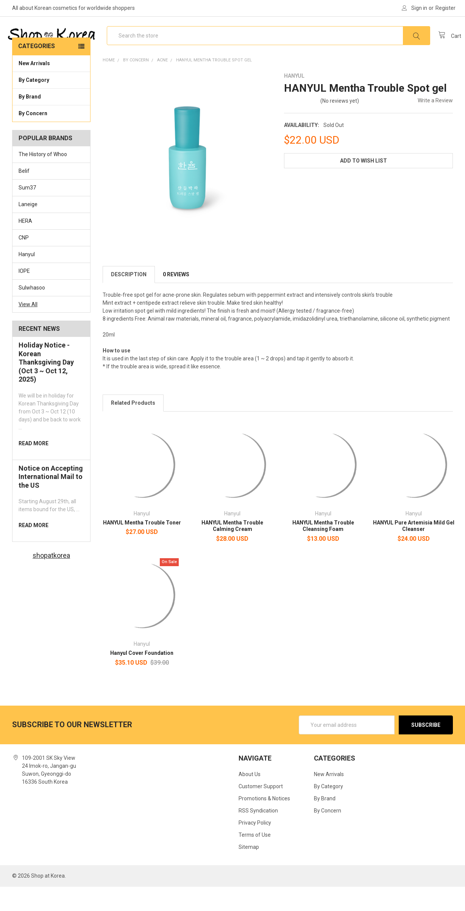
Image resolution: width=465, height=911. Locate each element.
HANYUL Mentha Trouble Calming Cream (232, 550)
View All (28, 328)
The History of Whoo (43, 178)
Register (445, 8)
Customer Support (261, 811)
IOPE (24, 295)
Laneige (28, 228)
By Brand (51, 120)
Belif (24, 195)
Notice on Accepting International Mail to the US (51, 500)
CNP (24, 262)
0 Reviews (176, 299)
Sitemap (249, 871)
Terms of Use (255, 859)
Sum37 (27, 212)
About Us (250, 798)
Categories (36, 70)
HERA (25, 245)
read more (33, 468)
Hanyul (27, 278)
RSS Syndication (258, 835)
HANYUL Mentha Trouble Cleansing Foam (323, 550)
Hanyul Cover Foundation (141, 677)
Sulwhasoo (32, 312)
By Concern (51, 137)
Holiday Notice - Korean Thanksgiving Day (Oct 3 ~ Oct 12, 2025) (46, 386)
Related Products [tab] (133, 427)
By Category (51, 103)
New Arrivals (34, 88)
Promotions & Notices (264, 823)
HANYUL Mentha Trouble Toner (142, 547)
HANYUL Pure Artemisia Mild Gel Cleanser (413, 550)
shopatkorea (51, 580)
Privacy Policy (255, 847)
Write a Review (435, 125)
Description (129, 299)
